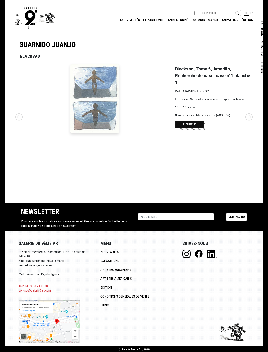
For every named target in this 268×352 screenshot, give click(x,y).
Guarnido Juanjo (47, 45)
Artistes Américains (116, 278)
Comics (199, 20)
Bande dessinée (178, 20)
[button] (249, 117)
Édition (247, 20)
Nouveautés (130, 20)
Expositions (153, 20)
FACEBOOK (262, 28)
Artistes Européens (115, 269)
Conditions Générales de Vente (124, 296)
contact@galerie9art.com (35, 290)
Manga (213, 20)
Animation (230, 20)
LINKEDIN (262, 66)
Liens (104, 305)
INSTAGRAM (262, 48)
